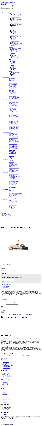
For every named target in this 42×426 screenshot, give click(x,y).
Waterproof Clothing (15, 15)
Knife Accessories (12, 117)
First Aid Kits (11, 142)
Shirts (12, 65)
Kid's (10, 59)
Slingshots (11, 93)
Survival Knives (12, 106)
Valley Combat (4, 3)
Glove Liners (11, 200)
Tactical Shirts (14, 35)
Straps (10, 157)
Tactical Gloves (12, 209)
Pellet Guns (11, 90)
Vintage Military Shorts (16, 24)
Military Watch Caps (13, 184)
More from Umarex (5, 284)
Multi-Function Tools (13, 114)
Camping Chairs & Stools (14, 136)
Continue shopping (5, 424)
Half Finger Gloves (13, 201)
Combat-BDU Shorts (15, 29)
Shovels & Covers (12, 153)
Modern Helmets (12, 186)
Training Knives (12, 109)
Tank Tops (13, 55)
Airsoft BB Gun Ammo (14, 121)
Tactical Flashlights (13, 197)
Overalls (13, 56)
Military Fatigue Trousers (16, 43)
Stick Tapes (11, 156)
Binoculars (11, 79)
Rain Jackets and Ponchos (17, 23)
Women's (11, 47)
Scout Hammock (12, 152)
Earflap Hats (11, 175)
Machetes (11, 112)
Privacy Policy (6, 384)
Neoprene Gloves (12, 205)
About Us (5, 382)
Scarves (10, 188)
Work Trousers (14, 39)
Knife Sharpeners (12, 115)
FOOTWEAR (6, 362)
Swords (10, 110)
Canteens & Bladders (13, 138)
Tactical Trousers (15, 42)
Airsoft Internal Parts (13, 128)
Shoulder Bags (12, 169)
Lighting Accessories (13, 192)
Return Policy (6, 374)
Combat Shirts (14, 33)
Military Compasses (13, 147)
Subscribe (3, 360)
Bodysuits (13, 75)
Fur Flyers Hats (12, 177)
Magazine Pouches (13, 87)
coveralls (13, 18)
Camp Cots (11, 135)
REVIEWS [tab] (5, 287)
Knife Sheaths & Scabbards (14, 116)
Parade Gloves (12, 207)
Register (5, 1)
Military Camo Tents (13, 146)
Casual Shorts (14, 26)
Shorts (12, 63)
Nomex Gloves (12, 206)
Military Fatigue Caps (13, 182)
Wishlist (5, 2)
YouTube (5, 402)
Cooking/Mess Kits (13, 140)
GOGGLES (5, 363)
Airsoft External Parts (13, 123)
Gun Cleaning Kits (13, 84)
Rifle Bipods (11, 91)
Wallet (10, 166)
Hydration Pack (12, 165)
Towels (10, 158)
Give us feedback (22, 314)
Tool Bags (11, 163)
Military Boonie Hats (13, 181)
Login (2, 1)
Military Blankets (12, 145)
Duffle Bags (11, 162)
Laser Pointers (12, 86)
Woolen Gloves (12, 211)
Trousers (13, 66)
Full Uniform (14, 69)
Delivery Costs (6, 376)
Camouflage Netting (13, 134)
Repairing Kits (12, 150)
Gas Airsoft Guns (12, 130)
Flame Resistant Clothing (16, 14)
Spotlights (11, 196)
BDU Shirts (13, 38)
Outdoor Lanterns (12, 195)
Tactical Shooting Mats (14, 97)
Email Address (4, 310)
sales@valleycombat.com (10, 410)
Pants (12, 74)
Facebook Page (6, 400)
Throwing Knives (12, 108)
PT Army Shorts (14, 27)
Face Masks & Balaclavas (14, 176)
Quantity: (3, 268)
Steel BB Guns (12, 95)
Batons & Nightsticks (13, 133)
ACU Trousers (14, 44)
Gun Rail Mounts (12, 85)
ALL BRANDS (6, 368)
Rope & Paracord (12, 151)
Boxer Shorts (14, 25)
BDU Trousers (14, 45)
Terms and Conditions (8, 377)
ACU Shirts (13, 37)
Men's (10, 13)
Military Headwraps (13, 183)
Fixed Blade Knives (13, 101)
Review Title (3, 305)
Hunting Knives (12, 103)
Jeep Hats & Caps (12, 178)
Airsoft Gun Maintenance (14, 127)
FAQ (4, 386)
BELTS (4, 364)
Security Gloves (12, 208)
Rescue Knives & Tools (14, 105)
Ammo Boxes (12, 78)
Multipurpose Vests (15, 20)
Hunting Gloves (12, 202)
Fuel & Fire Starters (13, 144)
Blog (4, 401)
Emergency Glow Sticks (14, 141)
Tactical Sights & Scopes (14, 98)
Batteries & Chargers (13, 129)
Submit (3, 281)
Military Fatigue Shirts (16, 36)
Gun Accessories (12, 81)
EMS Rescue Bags (13, 164)
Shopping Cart (6, 373)
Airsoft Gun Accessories (14, 124)
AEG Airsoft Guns (13, 120)
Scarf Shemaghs (12, 187)
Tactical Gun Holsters (13, 96)
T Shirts (13, 30)
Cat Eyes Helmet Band (13, 174)
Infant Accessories (15, 72)
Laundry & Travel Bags (14, 168)
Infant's (10, 71)
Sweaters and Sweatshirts (16, 19)
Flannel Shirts (14, 32)
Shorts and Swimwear (16, 51)
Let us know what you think (7, 309)
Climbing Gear (12, 139)
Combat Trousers (15, 41)
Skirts (12, 50)
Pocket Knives (12, 104)
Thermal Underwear (15, 17)
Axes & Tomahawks (13, 111)
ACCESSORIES (6, 367)
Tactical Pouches (12, 171)
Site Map (5, 394)
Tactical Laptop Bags (13, 170)
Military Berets (12, 180)
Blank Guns (11, 80)
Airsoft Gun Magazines (14, 126)
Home (2, 2)
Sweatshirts (13, 68)
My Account (6, 391)
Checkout (11, 424)
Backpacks (11, 160)
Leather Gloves (12, 203)
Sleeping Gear (12, 154)
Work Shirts (14, 31)
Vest (12, 60)
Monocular (11, 89)
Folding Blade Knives (13, 102)
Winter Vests (14, 49)
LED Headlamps (12, 190)
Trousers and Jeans (15, 57)
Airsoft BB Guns (12, 122)
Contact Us (9, 2)
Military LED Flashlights (14, 194)
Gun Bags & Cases (13, 83)
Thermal (13, 61)
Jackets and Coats (15, 21)
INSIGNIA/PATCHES (8, 366)
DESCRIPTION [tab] (6, 286)
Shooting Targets (12, 92)
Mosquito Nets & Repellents (15, 148)
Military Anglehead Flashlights (15, 193)
